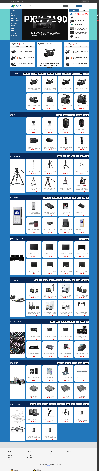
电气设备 (13, 38)
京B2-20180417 (59, 464)
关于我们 (10, 453)
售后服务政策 (69, 453)
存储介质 (13, 15)
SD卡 (64, 198)
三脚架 (59, 156)
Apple (80, 363)
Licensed (54, 465)
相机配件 (86, 74)
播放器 (78, 280)
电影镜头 (59, 115)
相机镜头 (66, 115)
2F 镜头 (12, 115)
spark (73, 404)
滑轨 (77, 156)
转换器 (82, 322)
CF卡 (74, 198)
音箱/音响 (51, 280)
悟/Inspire (45, 404)
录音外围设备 (67, 280)
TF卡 (69, 198)
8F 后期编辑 (14, 363)
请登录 (17, 1)
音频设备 (13, 25)
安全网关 (68, 363)
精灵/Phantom (60, 404)
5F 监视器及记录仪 (16, 239)
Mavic (39, 404)
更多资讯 (86, 38)
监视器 (81, 239)
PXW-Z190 (35, 7)
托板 (82, 156)
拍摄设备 (13, 10)
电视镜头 (72, 115)
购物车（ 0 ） (86, 1)
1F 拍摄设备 (14, 73)
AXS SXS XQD (47, 198)
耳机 (40, 280)
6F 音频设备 (14, 280)
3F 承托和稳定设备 (16, 156)
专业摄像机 (26, 74)
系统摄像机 (34, 74)
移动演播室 (64, 322)
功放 (73, 280)
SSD (60, 198)
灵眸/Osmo (52, 404)
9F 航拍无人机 (15, 404)
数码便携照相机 (66, 74)
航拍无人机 (13, 33)
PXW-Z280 (49, 7)
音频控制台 (58, 280)
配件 (77, 322)
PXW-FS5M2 (44, 7)
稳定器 (86, 156)
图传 (87, 322)
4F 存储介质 (14, 197)
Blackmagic (61, 363)
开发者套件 (79, 404)
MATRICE (86, 404)
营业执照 (10, 457)
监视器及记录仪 (15, 23)
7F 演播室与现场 (15, 321)
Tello (68, 404)
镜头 (12, 13)
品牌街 (79, 6)
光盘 (84, 198)
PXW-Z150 (31, 7)
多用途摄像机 (42, 74)
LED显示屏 (71, 322)
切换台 (52, 322)
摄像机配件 (57, 74)
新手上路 (30, 453)
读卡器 (78, 198)
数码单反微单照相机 (77, 74)
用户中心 (80, 1)
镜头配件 (86, 115)
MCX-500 (39, 7)
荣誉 (10, 459)
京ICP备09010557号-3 (52, 464)
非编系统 (75, 363)
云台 (64, 156)
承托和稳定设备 (15, 20)
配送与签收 (29, 457)
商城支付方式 (49, 453)
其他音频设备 (85, 280)
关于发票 (30, 455)
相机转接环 (79, 115)
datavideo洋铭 (55, 7)
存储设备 (86, 363)
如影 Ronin (33, 404)
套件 (73, 156)
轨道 (69, 156)
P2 (87, 198)
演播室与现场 (14, 28)
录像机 (57, 322)
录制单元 (55, 198)
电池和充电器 (14, 18)
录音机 (45, 280)
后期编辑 (13, 30)
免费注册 (21, 1)
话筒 (36, 280)
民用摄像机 (50, 74)
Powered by (47, 465)
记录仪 (86, 239)
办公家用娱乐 (14, 35)
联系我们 (10, 455)
